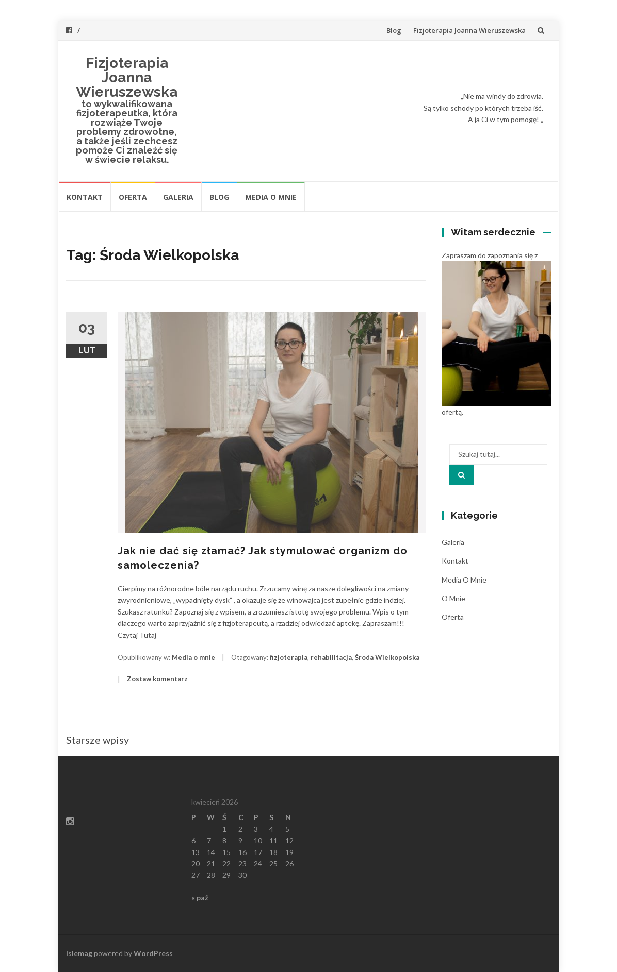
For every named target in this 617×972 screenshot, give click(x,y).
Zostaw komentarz (157, 679)
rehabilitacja (331, 657)
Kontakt (85, 197)
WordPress (153, 953)
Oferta (133, 197)
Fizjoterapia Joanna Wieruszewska (469, 30)
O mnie (453, 598)
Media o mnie (271, 197)
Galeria (178, 197)
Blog (393, 30)
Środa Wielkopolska (387, 657)
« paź (199, 897)
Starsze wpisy (97, 740)
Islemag (79, 953)
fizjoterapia (288, 657)
